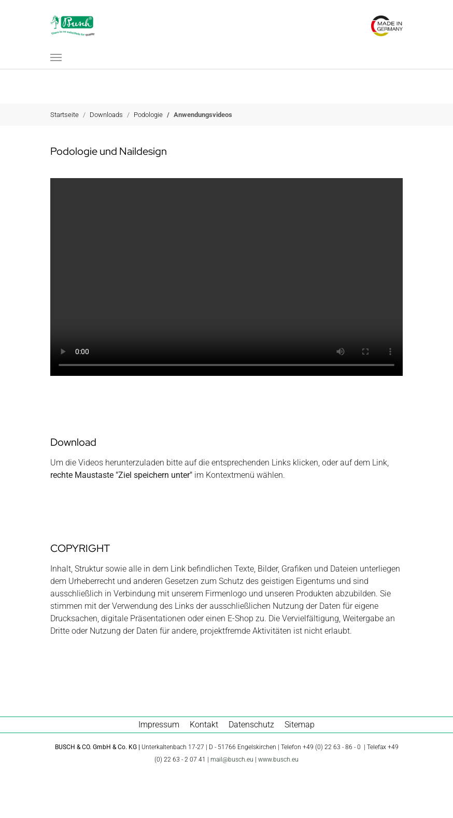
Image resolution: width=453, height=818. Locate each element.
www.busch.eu (278, 759)
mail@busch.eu (231, 759)
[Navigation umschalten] (56, 57)
